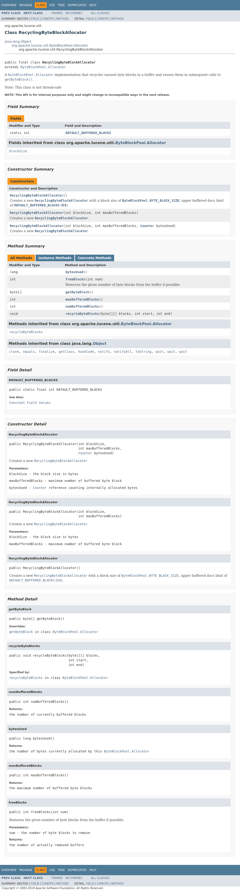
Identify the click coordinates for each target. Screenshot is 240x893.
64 (64, 205)
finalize (46, 351)
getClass (66, 351)
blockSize (18, 151)
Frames (57, 13)
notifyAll (123, 351)
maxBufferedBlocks (82, 299)
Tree (61, 5)
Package (25, 5)
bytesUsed (74, 272)
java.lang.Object (18, 41)
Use (52, 5)
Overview (8, 5)
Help (93, 5)
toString (143, 351)
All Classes (100, 13)
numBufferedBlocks (82, 306)
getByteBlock (77, 292)
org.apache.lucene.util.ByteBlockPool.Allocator (50, 45)
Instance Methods (54, 258)
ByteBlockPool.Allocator (43, 67)
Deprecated (77, 5)
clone (14, 351)
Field (35, 18)
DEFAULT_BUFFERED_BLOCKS (88, 133)
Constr (47, 18)
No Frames (74, 13)
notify (104, 351)
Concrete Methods (95, 258)
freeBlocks (75, 279)
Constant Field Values (30, 403)
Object (100, 343)
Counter (147, 226)
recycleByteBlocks (82, 314)
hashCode (86, 351)
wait (159, 351)
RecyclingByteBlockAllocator (36, 195)
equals (29, 351)
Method (62, 18)
